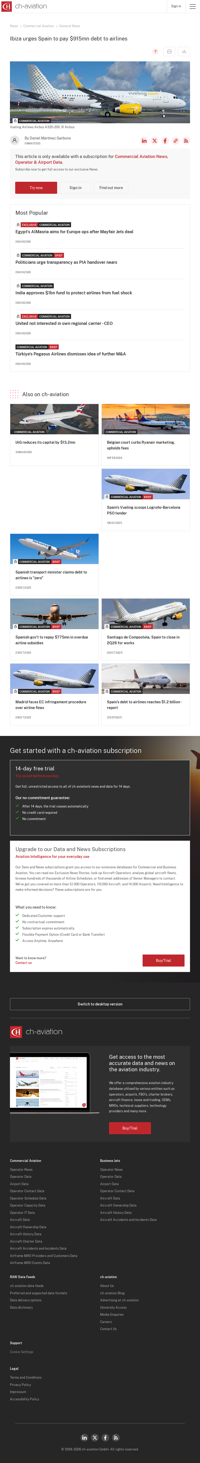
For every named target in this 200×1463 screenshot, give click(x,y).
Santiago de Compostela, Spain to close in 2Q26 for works (143, 640)
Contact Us (108, 1329)
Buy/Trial (163, 960)
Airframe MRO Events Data (30, 1263)
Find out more (111, 188)
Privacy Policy (20, 1385)
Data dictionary (21, 1307)
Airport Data (19, 1184)
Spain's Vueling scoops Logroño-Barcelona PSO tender (143, 510)
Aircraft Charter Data (26, 1241)
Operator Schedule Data (28, 1198)
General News (69, 26)
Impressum (18, 1392)
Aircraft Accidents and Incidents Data (38, 1248)
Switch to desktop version (100, 1004)
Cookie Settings (21, 1352)
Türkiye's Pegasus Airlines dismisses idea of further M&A (70, 354)
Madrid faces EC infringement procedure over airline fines (50, 705)
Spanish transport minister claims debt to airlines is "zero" (51, 575)
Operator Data (20, 1177)
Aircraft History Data (25, 1234)
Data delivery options (25, 1300)
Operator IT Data (22, 1213)
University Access (113, 1307)
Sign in (176, 6)
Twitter (95, 1438)
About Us (107, 1286)
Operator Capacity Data (27, 1205)
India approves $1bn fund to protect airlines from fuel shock (73, 292)
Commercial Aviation (38, 26)
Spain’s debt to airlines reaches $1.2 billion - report (144, 705)
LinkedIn (144, 141)
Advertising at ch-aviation (119, 1300)
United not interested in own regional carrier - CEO (64, 323)
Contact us (23, 963)
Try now (36, 188)
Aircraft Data (20, 1220)
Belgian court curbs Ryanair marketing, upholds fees (141, 445)
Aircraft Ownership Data (28, 1227)
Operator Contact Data (27, 1191)
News (14, 26)
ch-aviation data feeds (27, 1286)
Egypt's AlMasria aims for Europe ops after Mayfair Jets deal (74, 231)
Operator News (21, 1170)
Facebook (165, 141)
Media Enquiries (112, 1314)
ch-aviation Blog (112, 1293)
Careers (106, 1322)
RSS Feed (186, 141)
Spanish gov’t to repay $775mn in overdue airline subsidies (51, 640)
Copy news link (176, 141)
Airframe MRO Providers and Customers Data (43, 1256)
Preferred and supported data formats (38, 1293)
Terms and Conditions (26, 1377)
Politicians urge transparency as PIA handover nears (66, 262)
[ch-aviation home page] (23, 6)
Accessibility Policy (24, 1399)
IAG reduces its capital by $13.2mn (45, 442)
